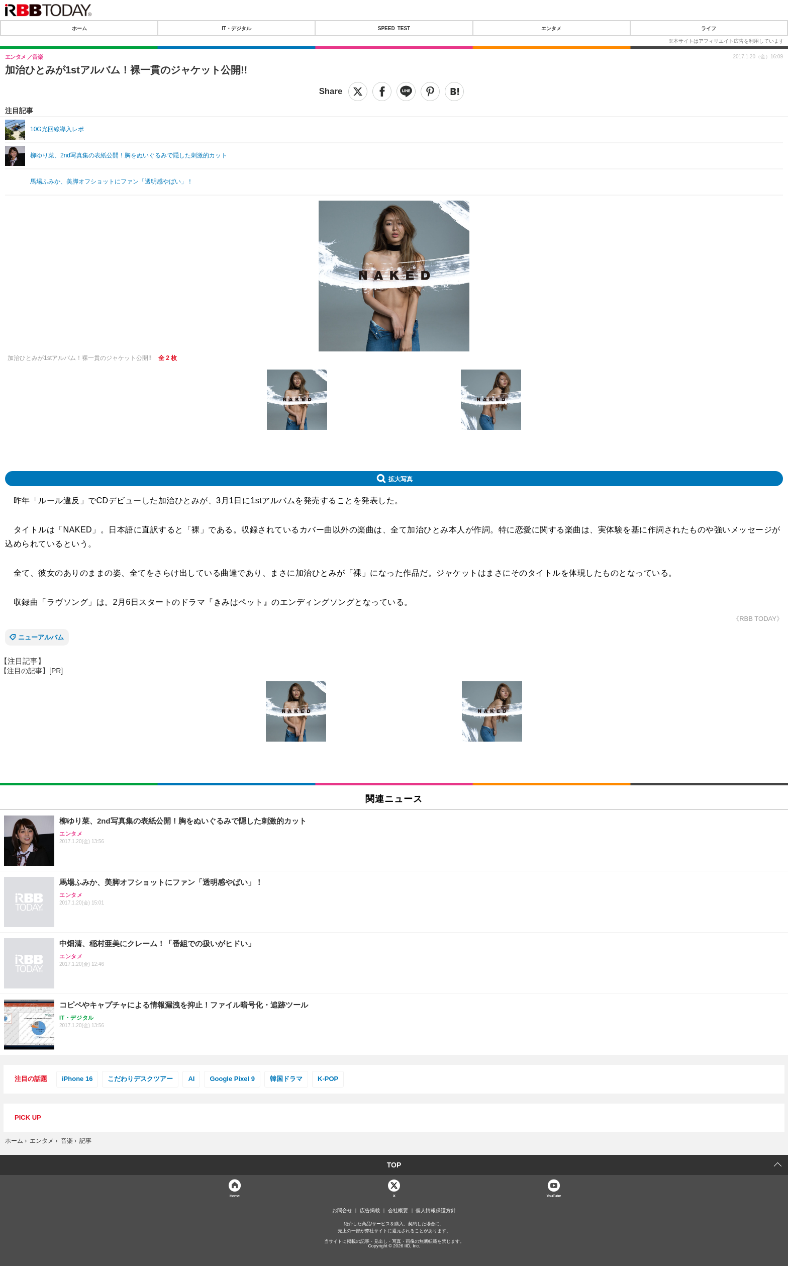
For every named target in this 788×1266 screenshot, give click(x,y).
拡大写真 (400, 479)
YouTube (553, 1195)
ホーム (79, 28)
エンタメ (551, 28)
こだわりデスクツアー (140, 1078)
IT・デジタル (236, 28)
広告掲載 (370, 1210)
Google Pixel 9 (232, 1078)
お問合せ (342, 1210)
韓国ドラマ (286, 1078)
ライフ (708, 28)
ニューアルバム (41, 637)
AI (191, 1078)
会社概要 (398, 1210)
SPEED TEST (394, 28)
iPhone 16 (77, 1078)
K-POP (328, 1078)
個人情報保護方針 (436, 1210)
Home (235, 1195)
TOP (394, 1165)
